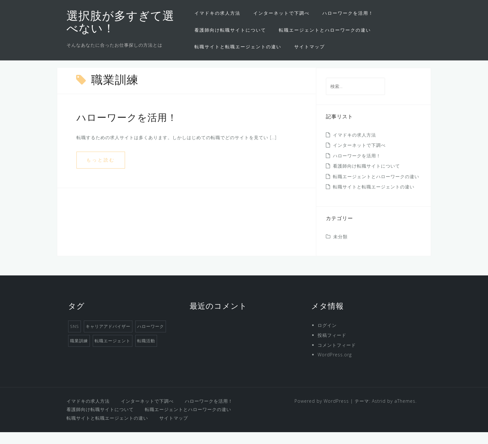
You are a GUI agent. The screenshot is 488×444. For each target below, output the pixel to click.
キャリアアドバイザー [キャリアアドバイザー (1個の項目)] (108, 338)
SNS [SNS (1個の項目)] (74, 338)
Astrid (379, 413)
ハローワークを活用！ (348, 13)
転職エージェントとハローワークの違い (325, 30)
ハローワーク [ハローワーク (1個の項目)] (150, 338)
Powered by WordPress (322, 413)
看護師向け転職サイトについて (230, 30)
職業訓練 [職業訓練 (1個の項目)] (79, 352)
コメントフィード (337, 357)
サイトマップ (309, 47)
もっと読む (100, 172)
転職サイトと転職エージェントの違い (237, 47)
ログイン (327, 337)
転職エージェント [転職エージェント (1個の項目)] (112, 352)
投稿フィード (332, 347)
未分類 (340, 248)
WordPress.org (335, 366)
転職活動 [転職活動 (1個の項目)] (146, 352)
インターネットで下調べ (281, 13)
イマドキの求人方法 (217, 13)
